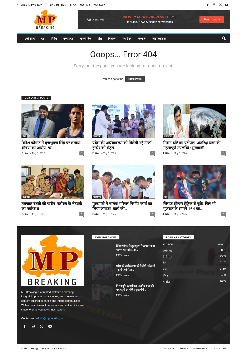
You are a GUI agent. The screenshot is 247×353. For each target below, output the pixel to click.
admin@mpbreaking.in (49, 318)
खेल (100, 38)
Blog (73, 5)
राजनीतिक (85, 38)
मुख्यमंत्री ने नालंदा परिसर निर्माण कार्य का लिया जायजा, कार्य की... (122, 206)
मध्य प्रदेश (68, 38)
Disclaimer (169, 348)
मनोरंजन (127, 38)
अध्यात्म (142, 38)
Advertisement (201, 348)
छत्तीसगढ (30, 38)
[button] (223, 38)
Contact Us (220, 348)
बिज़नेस (112, 38)
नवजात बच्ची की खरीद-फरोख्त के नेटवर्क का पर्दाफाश (51, 206)
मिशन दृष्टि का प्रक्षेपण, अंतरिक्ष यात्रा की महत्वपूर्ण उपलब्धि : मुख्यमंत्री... (192, 145)
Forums (85, 5)
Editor (25, 153)
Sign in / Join (57, 5)
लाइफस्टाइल (159, 38)
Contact (99, 5)
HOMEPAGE (135, 79)
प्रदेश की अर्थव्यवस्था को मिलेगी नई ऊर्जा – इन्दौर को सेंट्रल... (123, 145)
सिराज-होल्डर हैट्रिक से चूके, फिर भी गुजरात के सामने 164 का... (189, 206)
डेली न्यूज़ (167, 256)
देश (43, 38)
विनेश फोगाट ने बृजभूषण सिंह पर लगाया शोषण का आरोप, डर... (50, 145)
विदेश (54, 38)
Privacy (184, 348)
